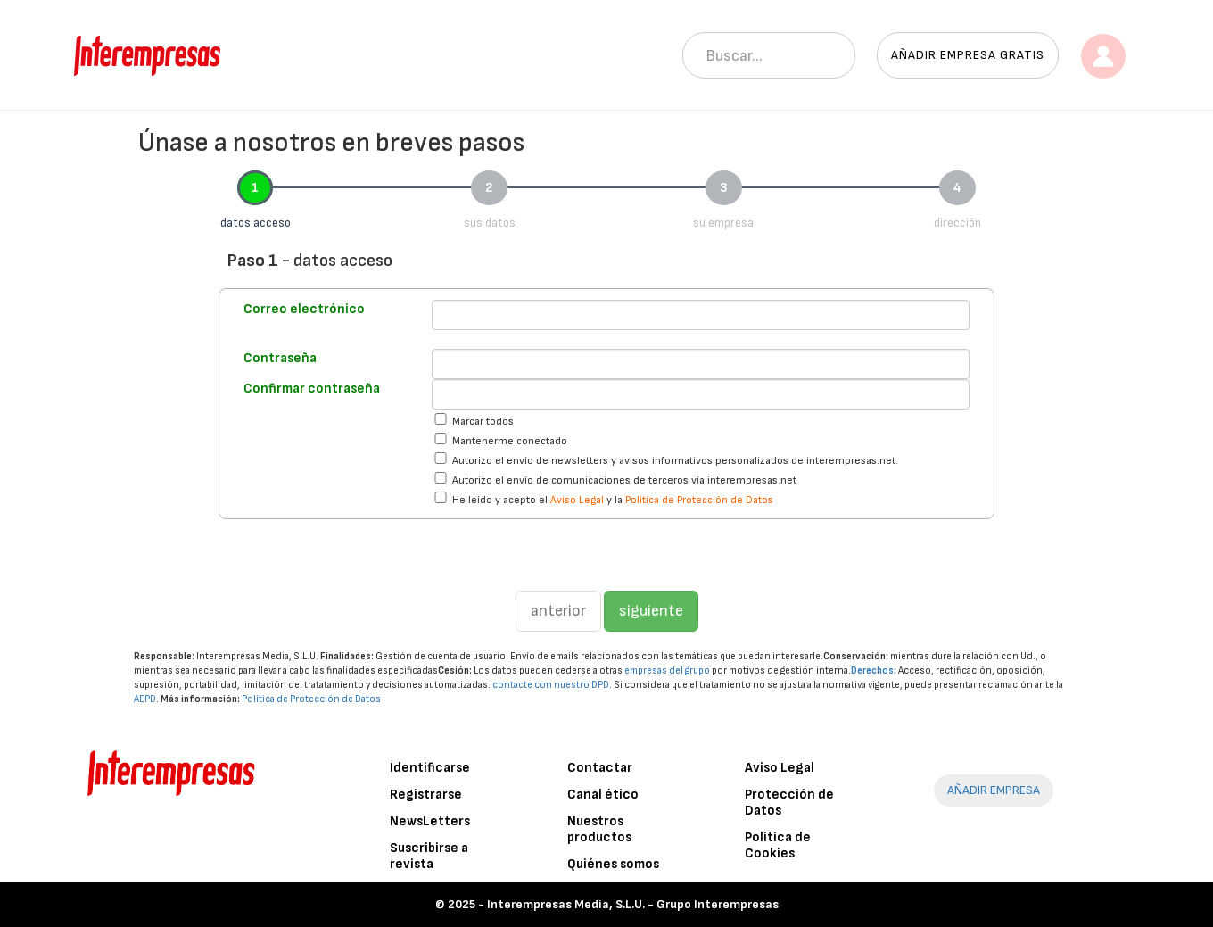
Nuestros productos (599, 829)
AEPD (145, 699)
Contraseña (280, 358)
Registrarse (426, 794)
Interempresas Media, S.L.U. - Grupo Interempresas (633, 904)
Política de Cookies (778, 845)
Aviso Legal (577, 500)
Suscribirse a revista (429, 856)
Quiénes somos (613, 864)
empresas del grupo (667, 670)
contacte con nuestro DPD (550, 685)
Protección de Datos (789, 802)
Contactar (599, 767)
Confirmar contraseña (311, 388)
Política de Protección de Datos (699, 500)
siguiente (651, 610)
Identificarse (430, 767)
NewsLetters (430, 821)
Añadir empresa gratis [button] (967, 54)
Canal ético (603, 794)
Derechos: (873, 670)
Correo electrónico (304, 309)
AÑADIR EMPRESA (993, 790)
